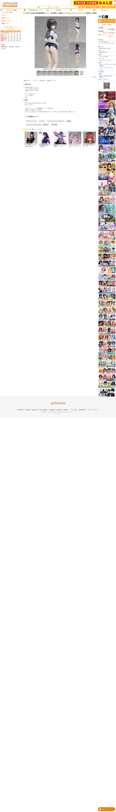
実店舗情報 (52, 409)
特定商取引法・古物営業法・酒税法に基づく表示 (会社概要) (32, 409)
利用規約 (66, 409)
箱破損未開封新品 (7, 138)
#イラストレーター (31, 121)
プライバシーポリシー (93, 409)
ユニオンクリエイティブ (105, 60)
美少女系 (42, 80)
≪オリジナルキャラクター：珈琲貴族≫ (107, 65)
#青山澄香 (54, 124)
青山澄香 (101, 71)
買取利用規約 (82, 409)
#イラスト (42, 121)
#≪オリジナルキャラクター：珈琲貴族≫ (37, 124)
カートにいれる (108, 21)
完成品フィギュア (51, 80)
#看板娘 (69, 121)
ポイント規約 (73, 409)
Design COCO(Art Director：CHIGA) (106, 76)
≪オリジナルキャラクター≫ (106, 67)
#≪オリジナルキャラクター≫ (56, 121)
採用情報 (59, 409)
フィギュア (34, 80)
